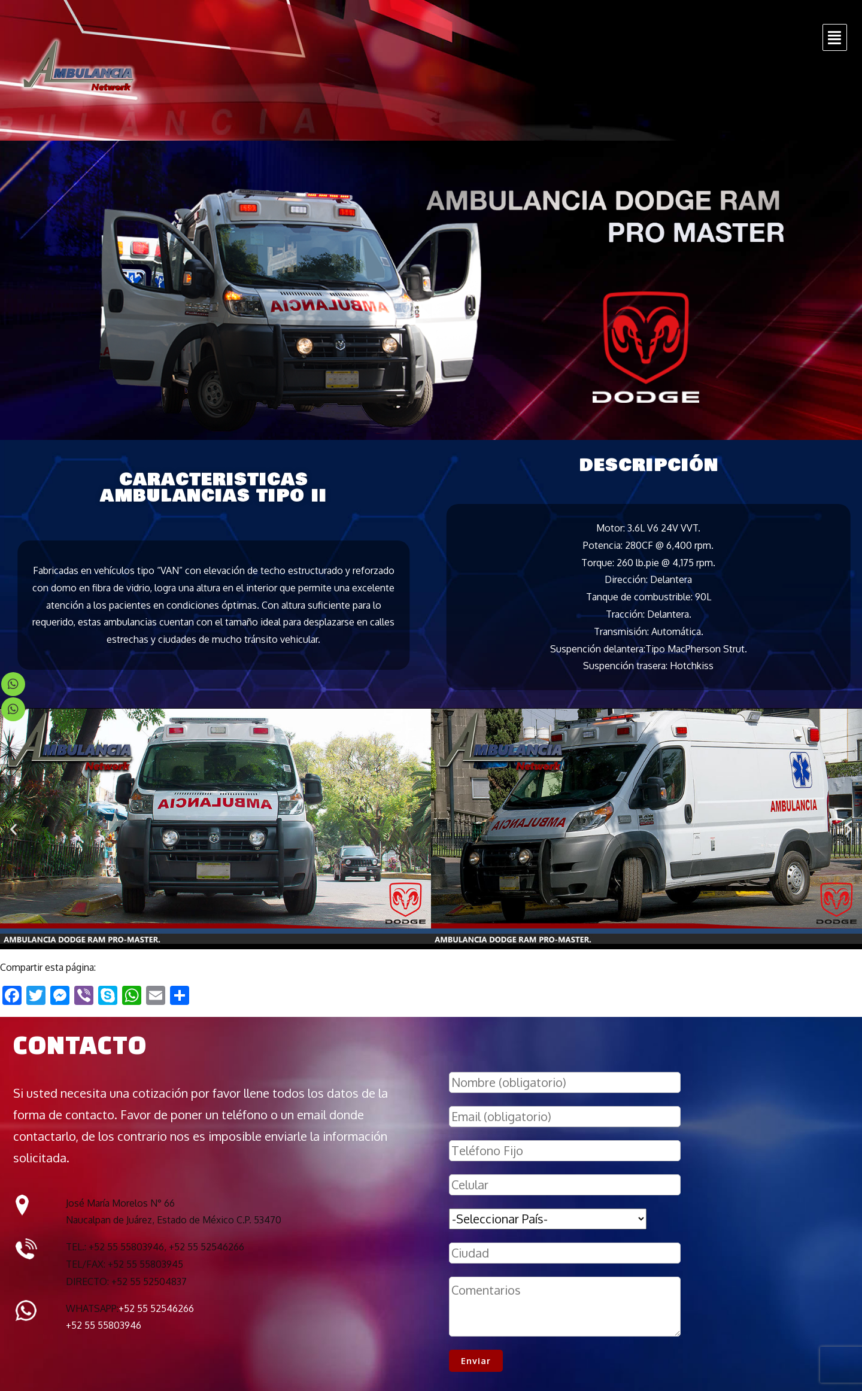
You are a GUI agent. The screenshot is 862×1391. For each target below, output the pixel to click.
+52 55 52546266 (156, 1308)
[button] (13, 829)
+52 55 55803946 (103, 1325)
